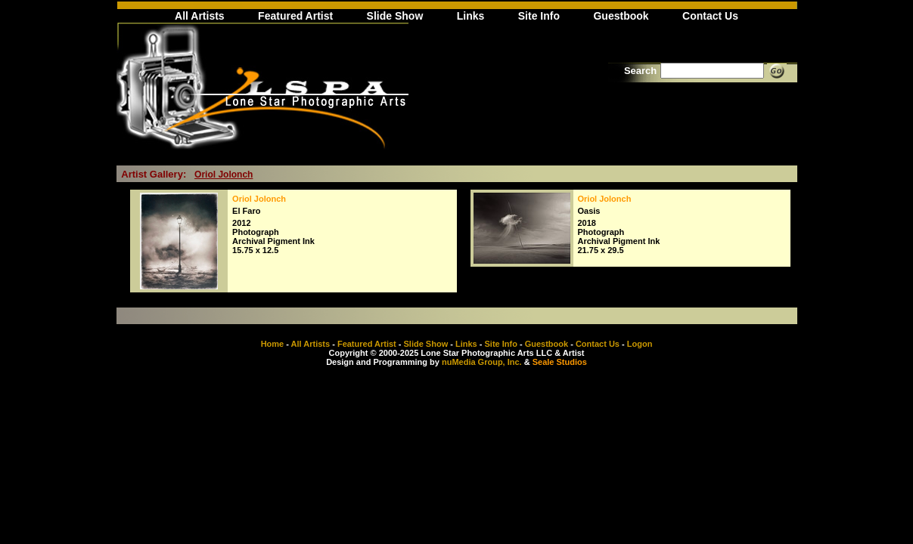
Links (471, 16)
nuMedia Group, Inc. (482, 361)
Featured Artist (295, 16)
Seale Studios (560, 361)
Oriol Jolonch (223, 174)
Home (272, 343)
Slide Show (395, 16)
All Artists (200, 16)
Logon (640, 343)
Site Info (539, 16)
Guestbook (620, 16)
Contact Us (710, 16)
